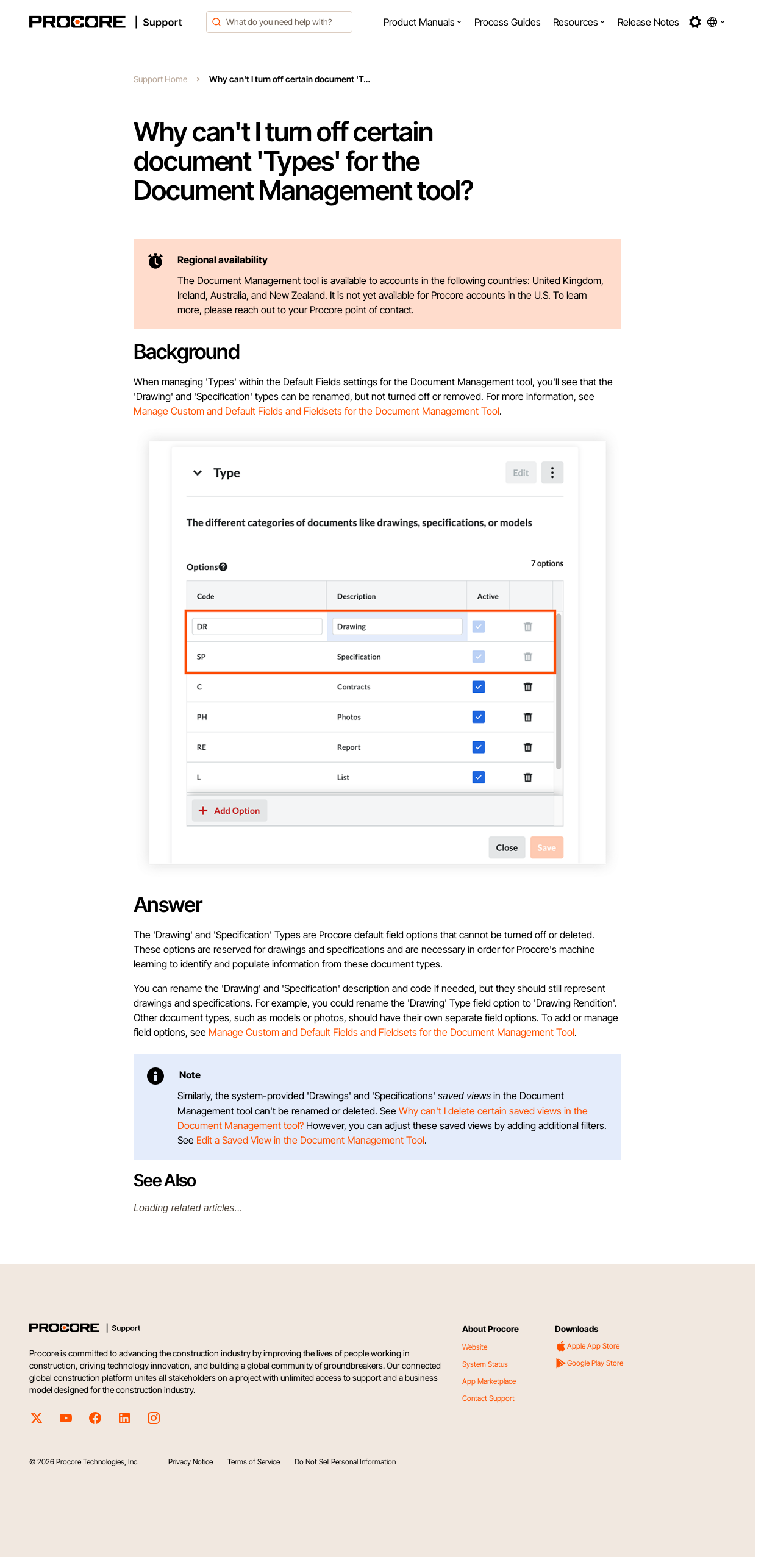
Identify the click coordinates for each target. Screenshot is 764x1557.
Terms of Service (253, 1461)
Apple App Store (587, 1346)
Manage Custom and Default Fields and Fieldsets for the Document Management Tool (316, 411)
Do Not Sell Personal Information (345, 1461)
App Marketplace (489, 1381)
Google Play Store (589, 1363)
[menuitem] (423, 22)
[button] (423, 22)
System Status (485, 1364)
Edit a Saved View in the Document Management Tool (310, 1140)
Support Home (160, 79)
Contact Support (488, 1398)
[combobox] (279, 22)
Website (474, 1347)
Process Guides (507, 22)
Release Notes (648, 22)
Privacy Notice (190, 1461)
